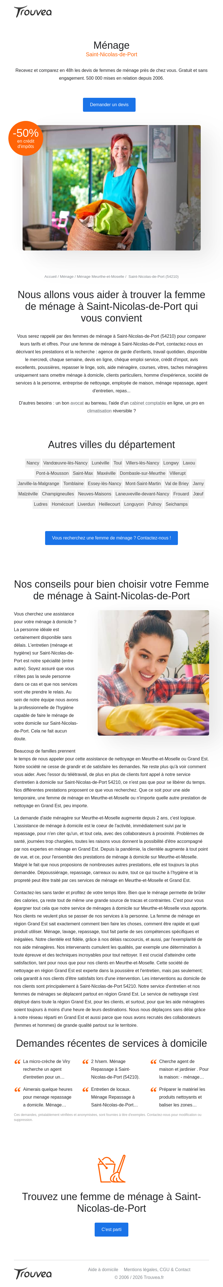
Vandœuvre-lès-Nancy (65, 463)
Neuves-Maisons (94, 494)
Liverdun (86, 504)
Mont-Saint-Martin (143, 483)
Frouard (181, 494)
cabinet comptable (148, 403)
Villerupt (178, 473)
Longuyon (134, 504)
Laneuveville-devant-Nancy (142, 494)
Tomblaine (73, 483)
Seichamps (177, 504)
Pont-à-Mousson (52, 473)
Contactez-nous (158, 1115)
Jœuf (198, 494)
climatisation (99, 410)
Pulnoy (154, 504)
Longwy (171, 463)
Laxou (189, 463)
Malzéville (28, 494)
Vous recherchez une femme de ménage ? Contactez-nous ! (111, 538)
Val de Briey (177, 483)
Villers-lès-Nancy (142, 463)
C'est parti (112, 1229)
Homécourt (62, 504)
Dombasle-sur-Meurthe (142, 473)
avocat (77, 403)
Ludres (41, 504)
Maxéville (106, 473)
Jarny (198, 483)
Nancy (32, 463)
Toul (118, 463)
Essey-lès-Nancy (104, 483)
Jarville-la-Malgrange (38, 483)
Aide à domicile (103, 1269)
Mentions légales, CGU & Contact (157, 1269)
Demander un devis (109, 104)
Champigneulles (58, 494)
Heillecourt (109, 504)
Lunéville (100, 463)
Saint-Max (83, 473)
